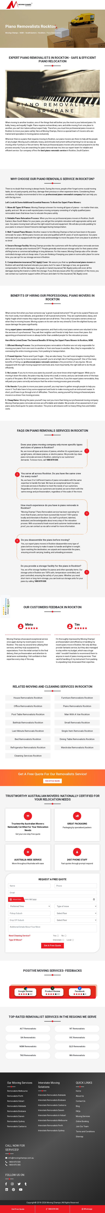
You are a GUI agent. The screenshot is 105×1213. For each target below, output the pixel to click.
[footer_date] (60, 899)
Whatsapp (87, 1209)
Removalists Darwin (15, 1116)
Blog (78, 1106)
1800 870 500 (52, 460)
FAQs (78, 1111)
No (63, 936)
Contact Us (80, 1101)
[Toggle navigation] (99, 5)
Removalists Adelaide (16, 1106)
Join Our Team (82, 1126)
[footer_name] (29, 885)
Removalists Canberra (16, 1126)
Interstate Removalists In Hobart (52, 1115)
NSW (22, 33)
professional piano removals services (41, 362)
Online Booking (82, 1121)
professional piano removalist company (64, 194)
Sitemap (79, 1136)
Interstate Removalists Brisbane (52, 1100)
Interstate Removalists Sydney (51, 1130)
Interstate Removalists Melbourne (52, 1120)
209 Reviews (6, 603)
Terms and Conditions (85, 1131)
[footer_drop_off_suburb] (29, 920)
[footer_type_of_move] (76, 906)
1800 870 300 (13, 1165)
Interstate (57, 940)
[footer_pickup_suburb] (29, 913)
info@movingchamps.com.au (19, 1158)
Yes (54, 936)
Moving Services (83, 1116)
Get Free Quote (17, 1209)
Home (78, 1091)
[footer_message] (52, 928)
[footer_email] (52, 892)
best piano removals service (53, 150)
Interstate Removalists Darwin (51, 1110)
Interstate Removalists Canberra (52, 1105)
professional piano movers (81, 262)
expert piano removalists (22, 329)
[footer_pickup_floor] (76, 913)
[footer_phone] (76, 885)
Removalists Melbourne (17, 1091)
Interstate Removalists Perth (50, 1125)
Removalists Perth (15, 1096)
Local (69, 940)
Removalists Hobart (15, 1101)
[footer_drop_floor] (76, 920)
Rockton (41, 33)
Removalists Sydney (16, 1121)
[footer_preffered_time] (29, 906)
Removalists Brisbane (16, 1111)
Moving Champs (11, 33)
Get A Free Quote (52, 781)
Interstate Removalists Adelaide (52, 1095)
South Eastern (31, 33)
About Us (80, 1096)
